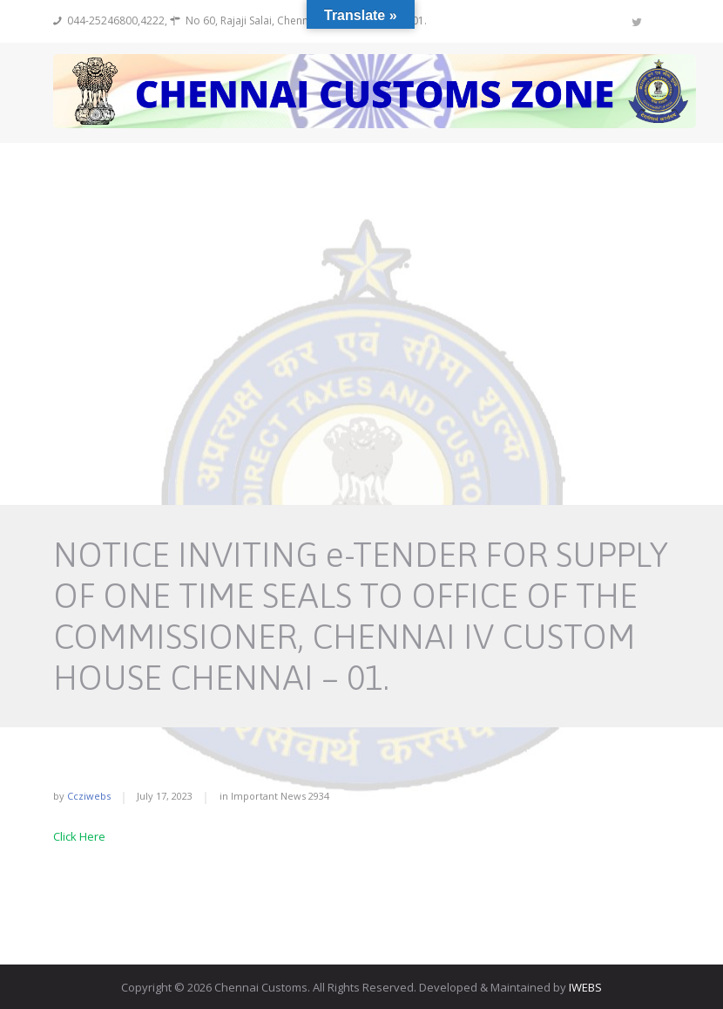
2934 (318, 795)
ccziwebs (89, 795)
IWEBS (585, 987)
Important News (268, 795)
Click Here (79, 836)
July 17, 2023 (165, 795)
